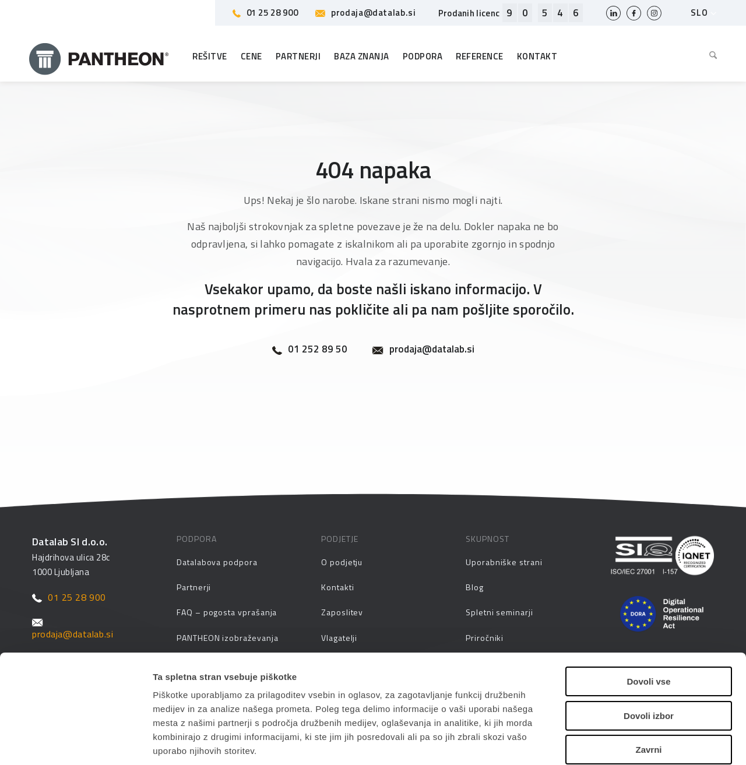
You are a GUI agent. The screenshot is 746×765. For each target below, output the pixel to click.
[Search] (710, 56)
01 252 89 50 (309, 349)
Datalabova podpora (217, 562)
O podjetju (342, 562)
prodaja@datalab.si (365, 12)
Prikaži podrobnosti (602, 742)
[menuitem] (710, 56)
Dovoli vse (648, 611)
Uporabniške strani (504, 562)
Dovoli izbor (649, 645)
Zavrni (648, 679)
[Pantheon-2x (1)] (99, 56)
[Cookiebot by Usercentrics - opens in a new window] (75, 742)
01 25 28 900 (265, 12)
